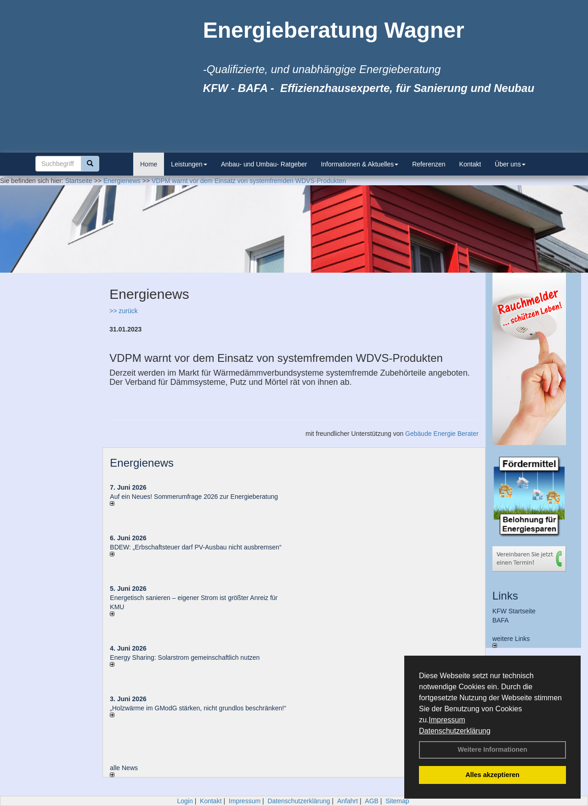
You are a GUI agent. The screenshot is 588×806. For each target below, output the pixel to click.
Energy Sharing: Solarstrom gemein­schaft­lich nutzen (185, 657)
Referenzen (428, 164)
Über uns (510, 164)
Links (505, 595)
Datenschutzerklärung (455, 731)
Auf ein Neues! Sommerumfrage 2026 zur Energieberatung (194, 496)
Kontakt (470, 164)
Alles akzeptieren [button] (492, 774)
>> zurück (123, 310)
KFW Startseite (514, 611)
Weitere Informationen (492, 749)
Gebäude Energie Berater (442, 433)
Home (148, 164)
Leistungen (189, 164)
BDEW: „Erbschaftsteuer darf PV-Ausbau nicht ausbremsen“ (195, 547)
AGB (372, 801)
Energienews (142, 463)
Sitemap (397, 801)
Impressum (447, 720)
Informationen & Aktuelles (359, 164)
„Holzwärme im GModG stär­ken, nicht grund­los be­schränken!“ (198, 708)
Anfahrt (347, 801)
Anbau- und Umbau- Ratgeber (264, 164)
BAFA (500, 620)
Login (184, 801)
